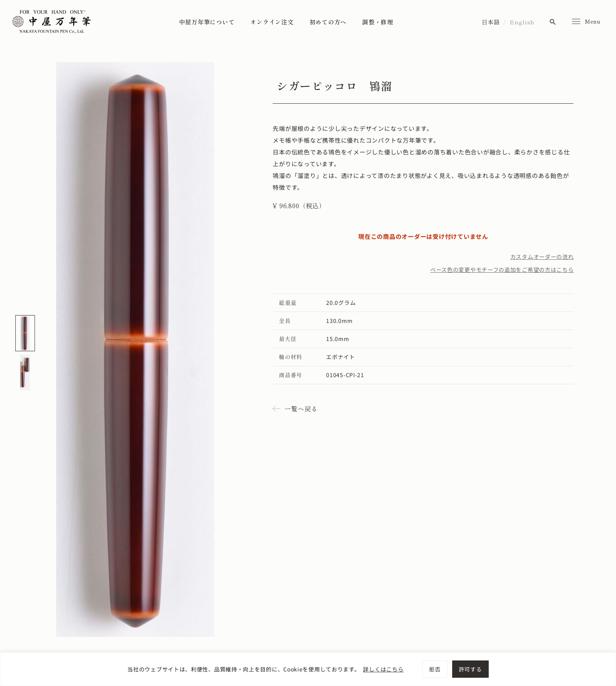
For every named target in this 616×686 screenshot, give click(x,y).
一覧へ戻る (300, 408)
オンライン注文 (271, 22)
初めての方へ (328, 22)
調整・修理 (377, 22)
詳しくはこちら (383, 669)
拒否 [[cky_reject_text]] (434, 669)
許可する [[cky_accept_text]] (470, 669)
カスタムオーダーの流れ (542, 256)
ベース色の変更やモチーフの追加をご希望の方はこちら (502, 269)
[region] (308, 669)
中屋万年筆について (207, 22)
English (522, 22)
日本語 (491, 22)
